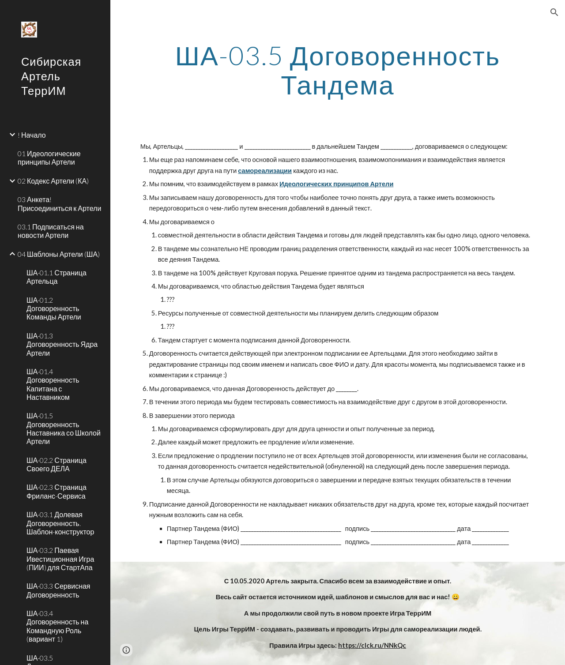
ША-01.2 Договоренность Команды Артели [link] (53, 308)
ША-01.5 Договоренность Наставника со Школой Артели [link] (63, 428)
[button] (554, 12)
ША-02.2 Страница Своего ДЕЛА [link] (56, 464)
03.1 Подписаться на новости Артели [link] (51, 230)
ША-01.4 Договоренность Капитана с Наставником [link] (52, 384)
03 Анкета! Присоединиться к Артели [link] (59, 203)
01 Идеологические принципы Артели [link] (49, 157)
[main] (338, 69)
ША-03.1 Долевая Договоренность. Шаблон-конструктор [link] (60, 523)
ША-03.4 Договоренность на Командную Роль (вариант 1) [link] (57, 626)
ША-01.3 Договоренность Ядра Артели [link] (62, 344)
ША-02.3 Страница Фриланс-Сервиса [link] (56, 491)
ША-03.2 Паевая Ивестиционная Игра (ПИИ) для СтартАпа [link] (60, 558)
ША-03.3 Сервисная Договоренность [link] (58, 590)
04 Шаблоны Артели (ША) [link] (59, 254)
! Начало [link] (32, 135)
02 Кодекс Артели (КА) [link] (53, 181)
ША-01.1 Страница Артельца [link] (56, 276)
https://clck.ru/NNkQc (372, 645)
